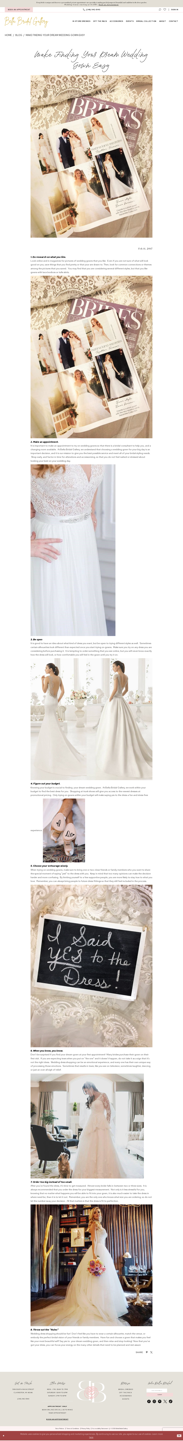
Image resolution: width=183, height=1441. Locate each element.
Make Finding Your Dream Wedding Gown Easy (55, 35)
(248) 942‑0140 (23, 1399)
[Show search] (160, 10)
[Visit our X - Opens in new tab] (165, 1404)
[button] (174, 10)
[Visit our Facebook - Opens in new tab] (149, 1404)
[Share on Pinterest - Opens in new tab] (147, 1353)
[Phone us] (91, 10)
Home (8, 35)
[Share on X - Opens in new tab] (151, 1353)
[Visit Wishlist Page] (164, 10)
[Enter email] (160, 1391)
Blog (18, 35)
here (91, 1437)
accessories (126, 1396)
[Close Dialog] (4, 1436)
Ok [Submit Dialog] (178, 1436)
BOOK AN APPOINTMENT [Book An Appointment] (19, 10)
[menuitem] (19, 10)
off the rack (125, 1393)
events (125, 1400)
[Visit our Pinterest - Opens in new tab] (159, 1404)
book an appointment (57, 1420)
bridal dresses (125, 1390)
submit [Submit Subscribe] (160, 1397)
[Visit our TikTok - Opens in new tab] (170, 1404)
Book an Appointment (109, 5)
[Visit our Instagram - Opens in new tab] (154, 1404)
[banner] (26, 22)
